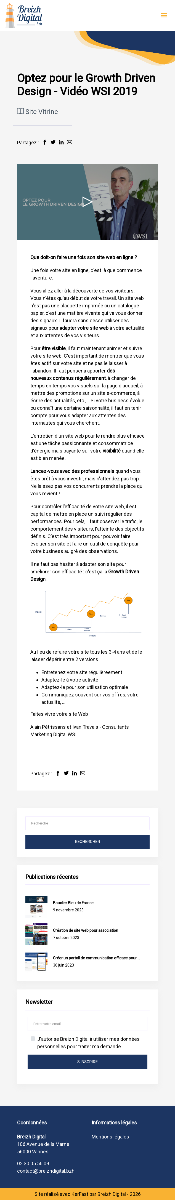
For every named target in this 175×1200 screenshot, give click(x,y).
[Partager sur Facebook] (44, 142)
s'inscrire (87, 1062)
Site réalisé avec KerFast (61, 1194)
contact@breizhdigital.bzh (46, 1171)
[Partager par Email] (69, 142)
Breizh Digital (111, 1194)
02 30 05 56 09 (33, 1163)
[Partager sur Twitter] (53, 142)
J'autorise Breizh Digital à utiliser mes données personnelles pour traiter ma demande (88, 1042)
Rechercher (87, 841)
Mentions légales (110, 1137)
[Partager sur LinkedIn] (61, 142)
